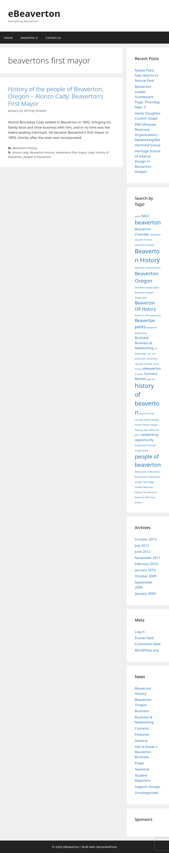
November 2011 (147, 557)
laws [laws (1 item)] (146, 430)
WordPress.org (147, 650)
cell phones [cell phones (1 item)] (152, 358)
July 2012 (142, 545)
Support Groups (147, 786)
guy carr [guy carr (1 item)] (151, 379)
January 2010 (145, 570)
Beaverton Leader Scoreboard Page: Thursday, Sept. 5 (147, 96)
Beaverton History (24, 148)
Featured (142, 734)
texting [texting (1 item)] (138, 492)
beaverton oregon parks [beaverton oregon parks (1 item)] (147, 287)
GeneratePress (106, 847)
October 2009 (146, 576)
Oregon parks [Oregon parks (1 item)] (142, 450)
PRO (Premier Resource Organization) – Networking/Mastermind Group (147, 134)
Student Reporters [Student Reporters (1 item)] (144, 487)
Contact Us (53, 38)
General (141, 740)
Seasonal (142, 769)
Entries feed (144, 638)
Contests (142, 728)
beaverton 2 (29, 38)
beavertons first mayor (71, 152)
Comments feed (147, 644)
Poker (139, 763)
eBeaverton (34, 13)
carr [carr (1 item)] (149, 353)
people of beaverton (37, 157)
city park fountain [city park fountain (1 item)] (144, 363)
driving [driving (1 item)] (138, 369)
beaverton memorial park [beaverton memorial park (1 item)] (148, 267)
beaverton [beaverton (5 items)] (148, 222)
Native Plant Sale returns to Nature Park (146, 75)
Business (142, 711)
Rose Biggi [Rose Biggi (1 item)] (148, 482)
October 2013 (146, 539)
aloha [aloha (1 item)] (137, 216)
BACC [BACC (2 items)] (145, 216)
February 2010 (146, 563)
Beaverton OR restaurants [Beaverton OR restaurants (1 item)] (148, 315)
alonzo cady (20, 152)
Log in (140, 631)
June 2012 (143, 551)
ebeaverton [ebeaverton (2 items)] (152, 368)
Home (8, 38)
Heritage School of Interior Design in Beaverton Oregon (147, 161)
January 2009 (145, 593)
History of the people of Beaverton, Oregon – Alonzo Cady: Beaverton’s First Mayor (55, 96)
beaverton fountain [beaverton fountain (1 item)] (144, 245)
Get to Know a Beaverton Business (146, 751)
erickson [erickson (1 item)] (139, 374)
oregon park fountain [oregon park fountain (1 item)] (145, 445)
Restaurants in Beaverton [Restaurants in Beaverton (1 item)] (147, 471)
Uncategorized (146, 792)
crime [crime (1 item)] (156, 363)
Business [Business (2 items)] (142, 337)
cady (91, 152)
